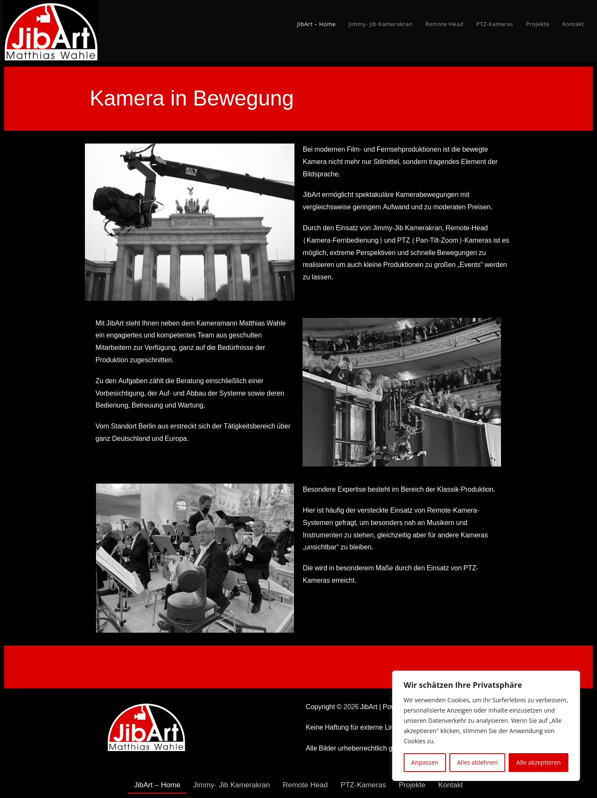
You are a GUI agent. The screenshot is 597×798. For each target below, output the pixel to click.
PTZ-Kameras (366, 785)
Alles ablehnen (477, 762)
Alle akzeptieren (538, 762)
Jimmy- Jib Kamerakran (229, 785)
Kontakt (457, 785)
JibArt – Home (151, 785)
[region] (486, 726)
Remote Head (305, 785)
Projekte (417, 785)
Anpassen (425, 762)
